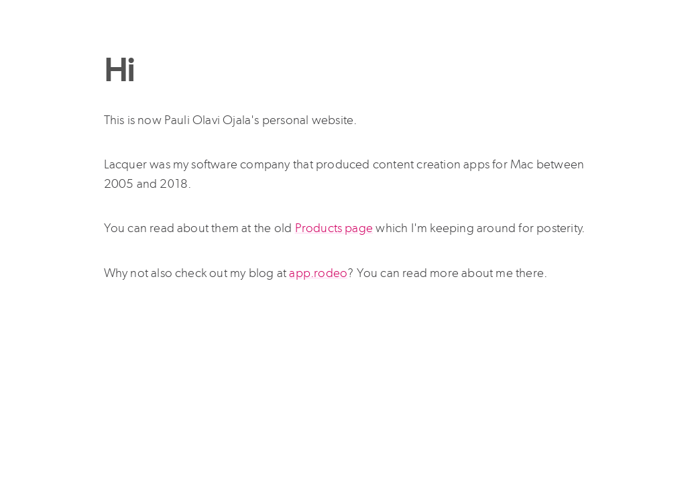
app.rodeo (318, 272)
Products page (334, 227)
